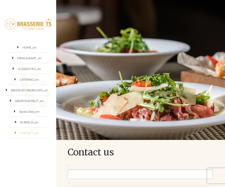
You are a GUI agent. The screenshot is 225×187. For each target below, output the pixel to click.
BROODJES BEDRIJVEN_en (29, 90)
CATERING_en (29, 79)
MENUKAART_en (29, 58)
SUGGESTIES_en (29, 69)
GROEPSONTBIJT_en (29, 101)
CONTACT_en (29, 133)
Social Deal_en (29, 111)
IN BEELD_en (29, 122)
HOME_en (29, 47)
